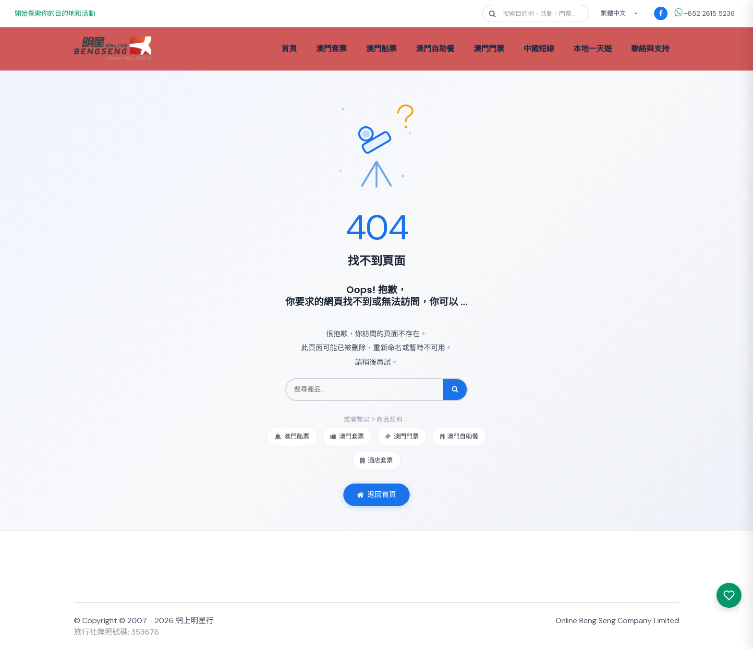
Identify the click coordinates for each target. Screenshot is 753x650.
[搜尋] (455, 389)
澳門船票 (381, 49)
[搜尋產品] (364, 389)
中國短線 (538, 49)
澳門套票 (331, 49)
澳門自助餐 (435, 49)
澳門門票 (489, 49)
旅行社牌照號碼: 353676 (116, 632)
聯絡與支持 (650, 49)
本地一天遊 (592, 49)
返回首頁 (376, 494)
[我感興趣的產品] (729, 595)
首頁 (289, 49)
